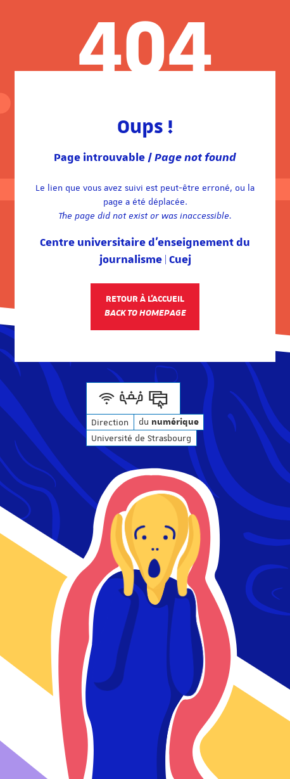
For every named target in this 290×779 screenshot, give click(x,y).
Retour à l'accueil (145, 306)
